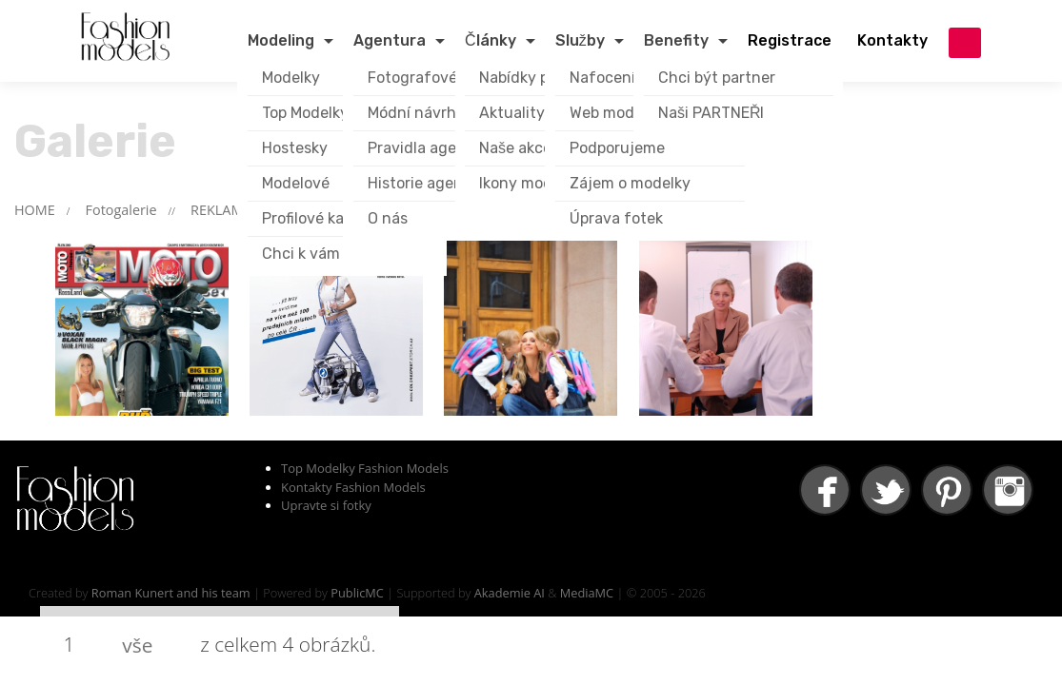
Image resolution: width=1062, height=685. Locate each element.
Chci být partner (716, 77)
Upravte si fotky (326, 505)
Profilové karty (313, 218)
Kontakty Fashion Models (353, 487)
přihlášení (965, 43)
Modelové (296, 183)
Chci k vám (301, 254)
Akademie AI (509, 592)
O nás (388, 218)
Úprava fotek (616, 218)
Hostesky (295, 148)
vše (137, 645)
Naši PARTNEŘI (711, 113)
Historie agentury (430, 183)
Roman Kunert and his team (170, 592)
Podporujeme (617, 148)
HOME (34, 210)
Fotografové (412, 77)
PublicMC (357, 592)
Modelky (291, 77)
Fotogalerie (121, 210)
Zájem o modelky (630, 183)
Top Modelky (305, 113)
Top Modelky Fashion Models (365, 468)
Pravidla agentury (432, 148)
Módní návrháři (420, 113)
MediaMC (586, 592)
